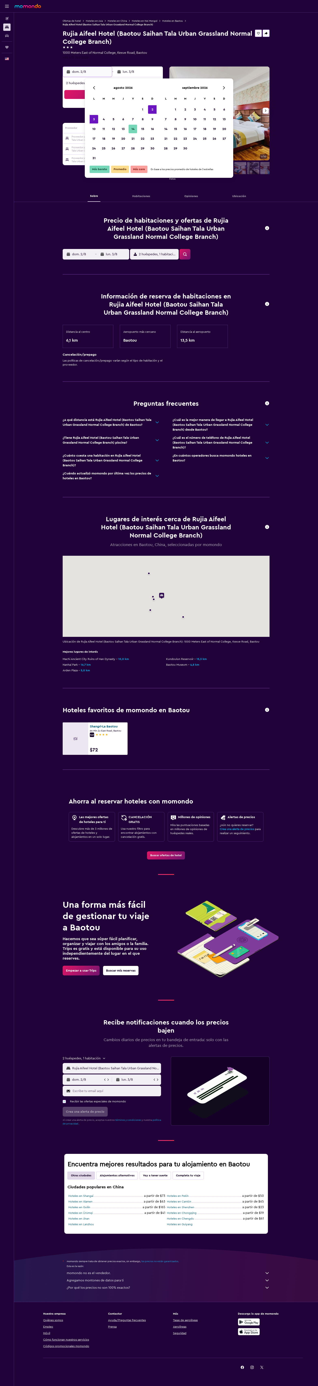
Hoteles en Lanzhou (81, 1224)
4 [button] (104, 119)
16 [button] (152, 129)
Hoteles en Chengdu (180, 1218)
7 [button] (133, 119)
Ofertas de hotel (72, 21)
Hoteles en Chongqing (182, 1213)
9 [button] (152, 119)
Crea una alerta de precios (237, 829)
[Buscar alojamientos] (7, 27)
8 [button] (143, 119)
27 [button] (123, 148)
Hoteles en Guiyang (179, 1224)
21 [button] (132, 138)
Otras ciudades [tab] (81, 1175)
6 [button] (123, 119)
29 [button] (142, 148)
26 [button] (113, 148)
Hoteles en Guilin (79, 1207)
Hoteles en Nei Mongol (144, 21)
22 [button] (142, 138)
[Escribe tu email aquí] (116, 1091)
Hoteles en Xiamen (80, 1201)
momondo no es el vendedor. (168, 1273)
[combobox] (115, 1068)
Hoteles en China (117, 21)
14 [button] (132, 129)
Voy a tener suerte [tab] (155, 1175)
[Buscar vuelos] (7, 19)
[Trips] (7, 47)
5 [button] (113, 119)
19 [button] (113, 138)
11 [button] (103, 129)
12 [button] (113, 129)
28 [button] (133, 148)
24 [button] (94, 148)
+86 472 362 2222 (76, 57)
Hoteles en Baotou (172, 21)
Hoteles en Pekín (178, 1196)
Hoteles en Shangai (80, 1196)
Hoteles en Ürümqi (80, 1213)
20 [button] (123, 138)
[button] (6, 6)
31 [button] (94, 158)
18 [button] (103, 138)
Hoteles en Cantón (179, 1201)
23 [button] (152, 138)
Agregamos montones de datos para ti (168, 1280)
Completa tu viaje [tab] (188, 1175)
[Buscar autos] (7, 36)
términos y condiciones (128, 1120)
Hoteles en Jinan (78, 1218)
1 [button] (142, 109)
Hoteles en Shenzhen (180, 1207)
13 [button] (123, 129)
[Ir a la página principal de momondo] (28, 6)
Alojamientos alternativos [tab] (117, 1175)
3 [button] (94, 119)
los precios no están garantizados (159, 1261)
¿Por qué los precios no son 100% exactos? (168, 1287)
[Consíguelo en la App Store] (249, 1331)
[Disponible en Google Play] (249, 1322)
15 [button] (142, 129)
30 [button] (152, 148)
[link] (166, 855)
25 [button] (103, 148)
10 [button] (94, 129)
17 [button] (93, 138)
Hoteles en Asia (94, 21)
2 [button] (152, 109)
